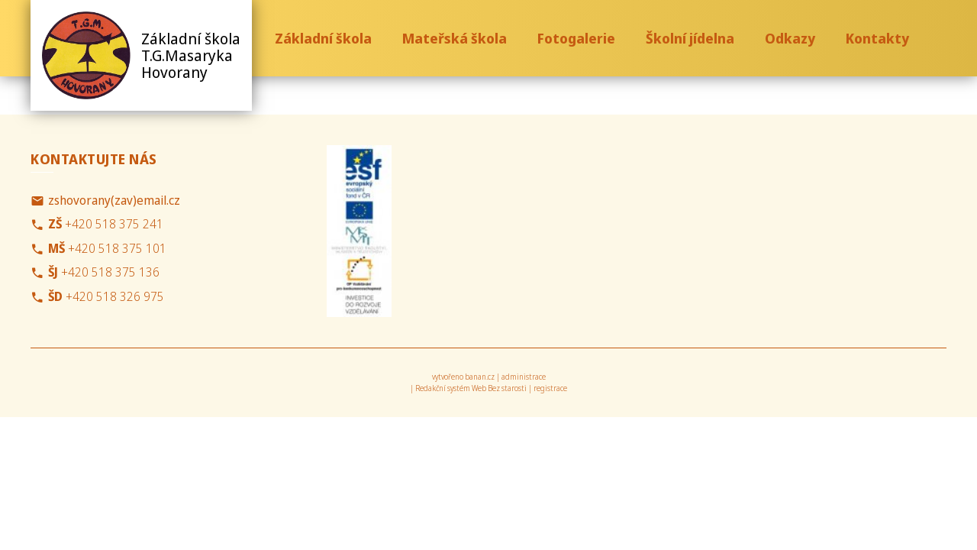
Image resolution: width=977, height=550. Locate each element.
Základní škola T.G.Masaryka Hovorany (190, 55)
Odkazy (790, 38)
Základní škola (323, 38)
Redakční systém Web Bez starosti (471, 388)
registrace (550, 388)
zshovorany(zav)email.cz (114, 200)
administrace (523, 376)
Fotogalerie (576, 38)
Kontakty (877, 38)
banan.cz (480, 376)
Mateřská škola (454, 38)
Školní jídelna (690, 38)
